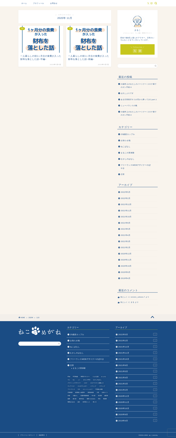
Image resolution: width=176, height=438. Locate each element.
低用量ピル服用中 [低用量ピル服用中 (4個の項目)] (80, 392)
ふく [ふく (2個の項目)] (79, 379)
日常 (123, 174)
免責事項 (42, 435)
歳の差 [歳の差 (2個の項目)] (74, 398)
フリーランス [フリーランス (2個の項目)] (71, 389)
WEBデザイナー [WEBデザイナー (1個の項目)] (85, 376)
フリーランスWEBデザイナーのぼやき (136, 166)
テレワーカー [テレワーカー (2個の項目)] (71, 386)
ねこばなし (126, 146)
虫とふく (124, 297)
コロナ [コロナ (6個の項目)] (85, 383)
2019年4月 (125, 278)
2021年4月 (125, 235)
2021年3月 (125, 241)
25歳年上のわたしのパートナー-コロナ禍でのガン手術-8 (139, 113)
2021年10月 (126, 217)
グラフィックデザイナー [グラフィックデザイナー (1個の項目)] (74, 383)
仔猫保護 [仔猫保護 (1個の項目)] (70, 392)
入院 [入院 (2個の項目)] (98, 392)
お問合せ (53, 3)
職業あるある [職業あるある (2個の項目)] (71, 402)
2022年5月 (125, 192)
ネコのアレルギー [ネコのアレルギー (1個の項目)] (82, 386)
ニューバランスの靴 (129, 106)
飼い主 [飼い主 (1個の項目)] (95, 402)
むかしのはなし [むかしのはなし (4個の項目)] (97, 379)
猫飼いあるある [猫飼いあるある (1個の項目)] (91, 398)
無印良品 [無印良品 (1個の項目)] (81, 398)
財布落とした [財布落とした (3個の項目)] (86, 402)
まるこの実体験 (127, 153)
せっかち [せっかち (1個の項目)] (103, 376)
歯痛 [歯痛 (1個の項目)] (69, 398)
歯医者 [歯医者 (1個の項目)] (106, 395)
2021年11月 (126, 211)
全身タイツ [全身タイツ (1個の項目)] (105, 392)
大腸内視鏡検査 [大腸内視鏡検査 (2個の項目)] (84, 395)
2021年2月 (125, 247)
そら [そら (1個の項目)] (69, 379)
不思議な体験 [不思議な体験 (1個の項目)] (99, 389)
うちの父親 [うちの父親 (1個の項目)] (95, 376)
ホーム (24, 3)
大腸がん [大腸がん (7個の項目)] (75, 395)
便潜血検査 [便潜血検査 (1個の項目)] (91, 392)
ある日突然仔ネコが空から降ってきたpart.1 (139, 99)
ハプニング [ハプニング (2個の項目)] (93, 386)
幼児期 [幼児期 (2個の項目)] (100, 395)
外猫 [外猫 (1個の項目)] (69, 395)
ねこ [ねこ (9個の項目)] (74, 379)
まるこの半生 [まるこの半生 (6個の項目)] (86, 379)
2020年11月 (126, 260)
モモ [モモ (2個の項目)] (79, 389)
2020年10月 (126, 266)
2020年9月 (125, 272)
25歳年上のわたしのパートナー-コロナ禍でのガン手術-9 (139, 85)
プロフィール (38, 3)
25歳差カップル (128, 134)
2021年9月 (125, 223)
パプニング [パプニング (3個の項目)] (102, 386)
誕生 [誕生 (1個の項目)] (79, 402)
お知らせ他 (126, 140)
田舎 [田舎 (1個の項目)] (99, 398)
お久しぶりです (127, 93)
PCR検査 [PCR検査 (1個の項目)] (75, 376)
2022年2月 (125, 198)
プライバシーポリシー (27, 435)
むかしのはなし (127, 159)
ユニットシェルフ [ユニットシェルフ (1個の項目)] (88, 389)
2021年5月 (125, 229)
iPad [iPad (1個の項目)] (69, 376)
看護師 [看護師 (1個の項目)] (105, 398)
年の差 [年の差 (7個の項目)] (93, 395)
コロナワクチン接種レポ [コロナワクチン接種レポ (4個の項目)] (97, 383)
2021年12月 (126, 204)
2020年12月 (126, 254)
